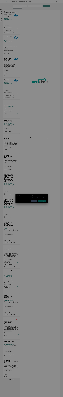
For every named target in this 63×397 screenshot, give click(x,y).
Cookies (23, 197)
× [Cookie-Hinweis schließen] (46, 194)
